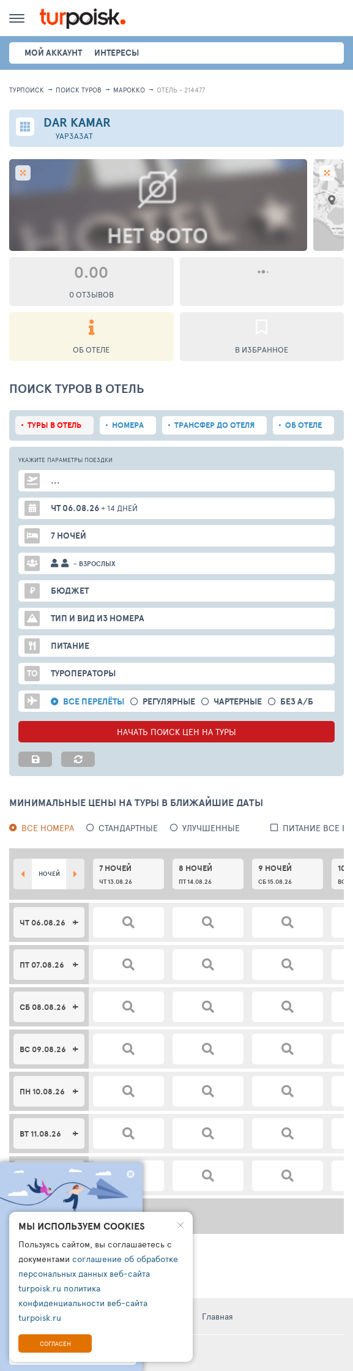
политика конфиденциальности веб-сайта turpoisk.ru (82, 1302)
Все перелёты (93, 702)
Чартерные (238, 702)
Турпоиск (26, 89)
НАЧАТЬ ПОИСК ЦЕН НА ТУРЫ (176, 732)
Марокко (129, 89)
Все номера (47, 828)
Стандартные (128, 828)
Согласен (55, 1343)
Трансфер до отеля (214, 425)
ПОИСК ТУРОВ (79, 89)
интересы (116, 53)
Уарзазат (74, 136)
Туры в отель (54, 425)
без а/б (296, 702)
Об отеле (303, 425)
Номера (128, 425)
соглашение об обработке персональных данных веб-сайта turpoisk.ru (98, 1273)
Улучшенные (211, 828)
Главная (217, 1316)
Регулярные (169, 702)
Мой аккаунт (53, 53)
